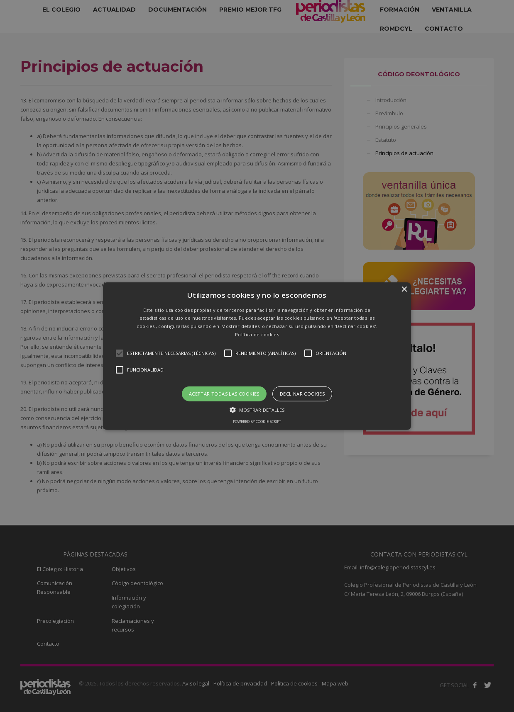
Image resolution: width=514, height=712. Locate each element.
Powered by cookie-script (257, 421)
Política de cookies (257, 334)
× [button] (404, 289)
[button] (257, 356)
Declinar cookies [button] (302, 393)
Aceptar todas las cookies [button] (224, 393)
